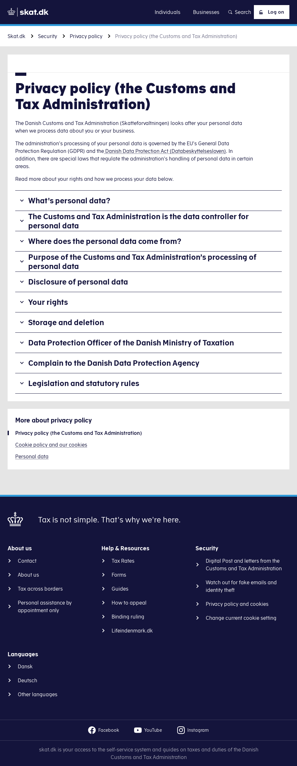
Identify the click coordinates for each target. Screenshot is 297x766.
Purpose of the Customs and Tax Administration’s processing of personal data (142, 261)
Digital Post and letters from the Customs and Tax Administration (244, 564)
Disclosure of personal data (78, 281)
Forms (119, 575)
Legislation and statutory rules (83, 383)
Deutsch (27, 680)
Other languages (37, 694)
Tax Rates (123, 561)
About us (28, 575)
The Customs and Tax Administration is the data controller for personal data (138, 221)
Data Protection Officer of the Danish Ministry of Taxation (131, 342)
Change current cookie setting (241, 618)
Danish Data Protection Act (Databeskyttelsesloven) (165, 151)
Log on (270, 12)
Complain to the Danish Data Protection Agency (113, 362)
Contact (27, 561)
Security (47, 36)
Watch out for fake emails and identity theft (241, 586)
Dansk (25, 666)
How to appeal (129, 603)
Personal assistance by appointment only (45, 606)
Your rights (48, 302)
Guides (120, 589)
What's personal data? (69, 200)
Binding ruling (128, 616)
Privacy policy (86, 36)
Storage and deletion (66, 322)
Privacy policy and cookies (237, 604)
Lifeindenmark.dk (132, 630)
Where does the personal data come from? (104, 241)
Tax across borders (40, 589)
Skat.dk (16, 36)
